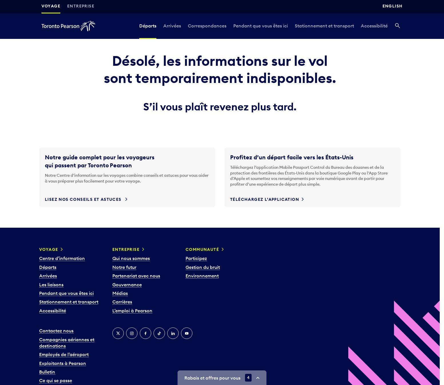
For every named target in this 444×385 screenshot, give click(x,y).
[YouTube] (186, 333)
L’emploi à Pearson (132, 310)
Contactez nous (56, 331)
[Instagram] (132, 333)
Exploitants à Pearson (62, 363)
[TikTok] (159, 333)
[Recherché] (397, 26)
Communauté (202, 249)
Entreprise (80, 6)
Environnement (202, 276)
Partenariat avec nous (136, 276)
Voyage (50, 6)
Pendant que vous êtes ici (260, 26)
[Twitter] (118, 333)
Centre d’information (62, 258)
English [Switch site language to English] (393, 6)
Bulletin (47, 372)
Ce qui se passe (55, 380)
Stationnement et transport (324, 26)
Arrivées (172, 26)
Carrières (122, 302)
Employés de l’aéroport (64, 354)
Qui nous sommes (131, 258)
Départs (147, 26)
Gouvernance (127, 284)
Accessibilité (374, 26)
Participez (196, 258)
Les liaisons (51, 284)
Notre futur (124, 267)
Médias (120, 293)
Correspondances (207, 26)
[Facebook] (145, 333)
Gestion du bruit (203, 267)
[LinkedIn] (173, 333)
